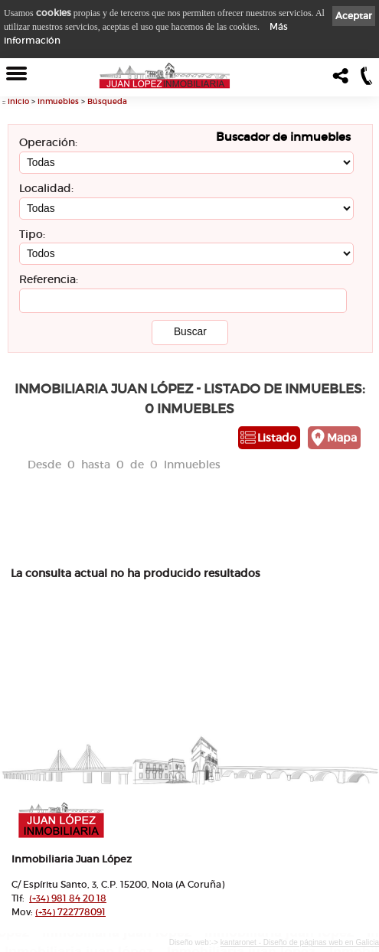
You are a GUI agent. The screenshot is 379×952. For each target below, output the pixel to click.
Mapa (342, 438)
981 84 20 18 (67, 898)
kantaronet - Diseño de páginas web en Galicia (300, 942)
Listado (276, 438)
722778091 (70, 912)
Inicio (18, 101)
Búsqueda (107, 101)
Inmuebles (58, 101)
